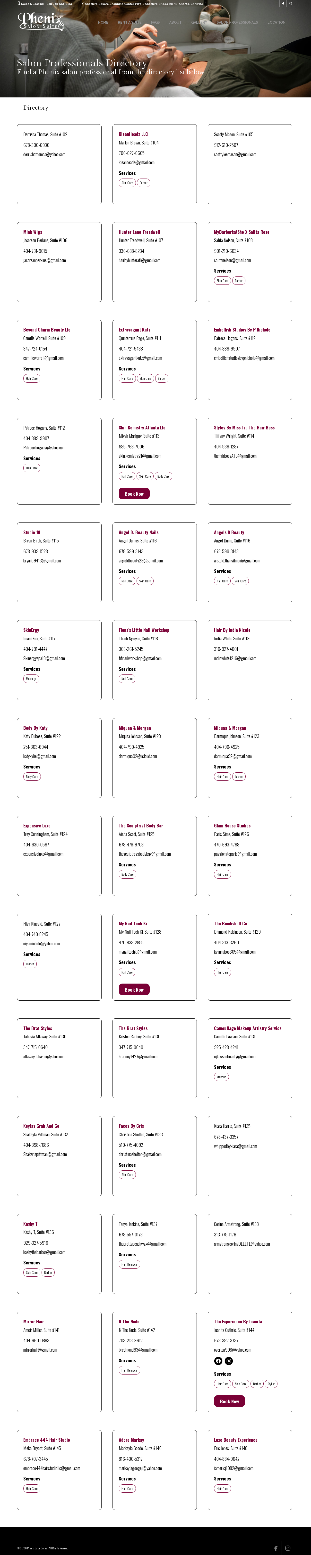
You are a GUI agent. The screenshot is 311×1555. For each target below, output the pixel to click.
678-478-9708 (131, 844)
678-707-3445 (35, 1458)
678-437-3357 (226, 1136)
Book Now (134, 493)
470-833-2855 (131, 942)
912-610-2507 (226, 144)
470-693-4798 (226, 844)
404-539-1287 (226, 446)
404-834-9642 (227, 1458)
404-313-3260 (226, 942)
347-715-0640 (35, 1046)
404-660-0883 (36, 1340)
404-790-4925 (131, 746)
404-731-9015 (35, 250)
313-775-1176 (225, 1234)
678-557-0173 (131, 1234)
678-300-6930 (36, 144)
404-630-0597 (36, 844)
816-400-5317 (131, 1458)
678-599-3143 (131, 551)
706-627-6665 (132, 152)
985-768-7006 (131, 446)
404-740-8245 (35, 933)
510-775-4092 (131, 1144)
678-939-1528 (35, 551)
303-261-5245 (131, 648)
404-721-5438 (131, 348)
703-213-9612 (131, 1340)
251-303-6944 (35, 746)
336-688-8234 (131, 250)
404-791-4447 (35, 648)
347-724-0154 (35, 348)
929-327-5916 (35, 1242)
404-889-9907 (227, 348)
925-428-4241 (226, 1046)
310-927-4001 (226, 648)
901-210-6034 (226, 250)
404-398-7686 (36, 1144)
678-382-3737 (226, 1340)
